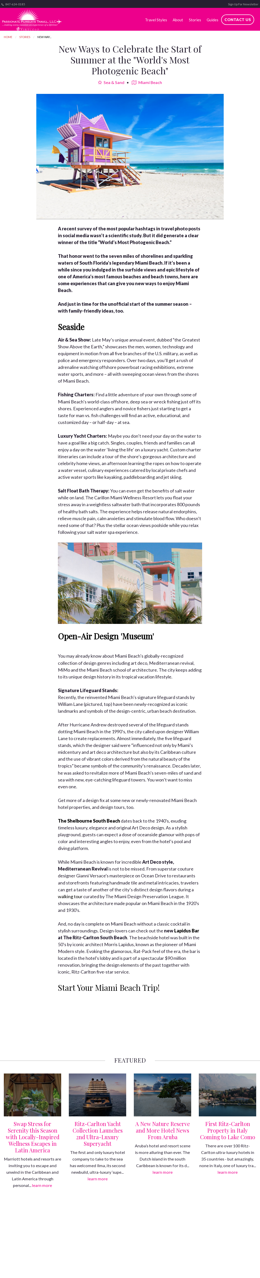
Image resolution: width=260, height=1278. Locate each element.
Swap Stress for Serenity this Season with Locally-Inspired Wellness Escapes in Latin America (32, 1137)
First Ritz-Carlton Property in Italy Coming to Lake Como (227, 1130)
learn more (42, 1185)
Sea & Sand (111, 82)
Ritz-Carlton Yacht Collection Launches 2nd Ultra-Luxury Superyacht (98, 1133)
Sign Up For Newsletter (243, 4)
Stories (195, 20)
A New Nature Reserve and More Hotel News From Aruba (162, 1130)
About (178, 20)
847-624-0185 (13, 4)
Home (8, 37)
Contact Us (237, 19)
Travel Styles (156, 20)
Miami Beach (147, 82)
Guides (212, 20)
